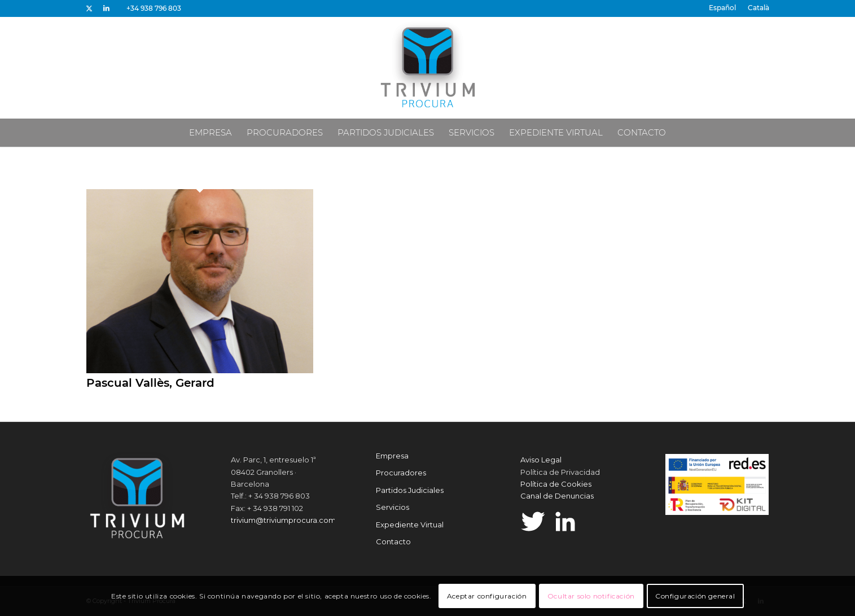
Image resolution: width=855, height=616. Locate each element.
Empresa (392, 455)
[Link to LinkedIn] (106, 8)
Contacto (393, 541)
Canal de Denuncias (557, 495)
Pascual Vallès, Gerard (150, 383)
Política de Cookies (555, 483)
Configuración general (695, 596)
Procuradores (401, 472)
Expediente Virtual (410, 524)
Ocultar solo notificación (591, 596)
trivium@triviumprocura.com (283, 520)
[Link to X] (89, 8)
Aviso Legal (541, 459)
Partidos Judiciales (410, 490)
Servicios (392, 507)
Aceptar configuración (487, 596)
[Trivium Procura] (428, 68)
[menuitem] (722, 8)
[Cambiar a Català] (758, 8)
